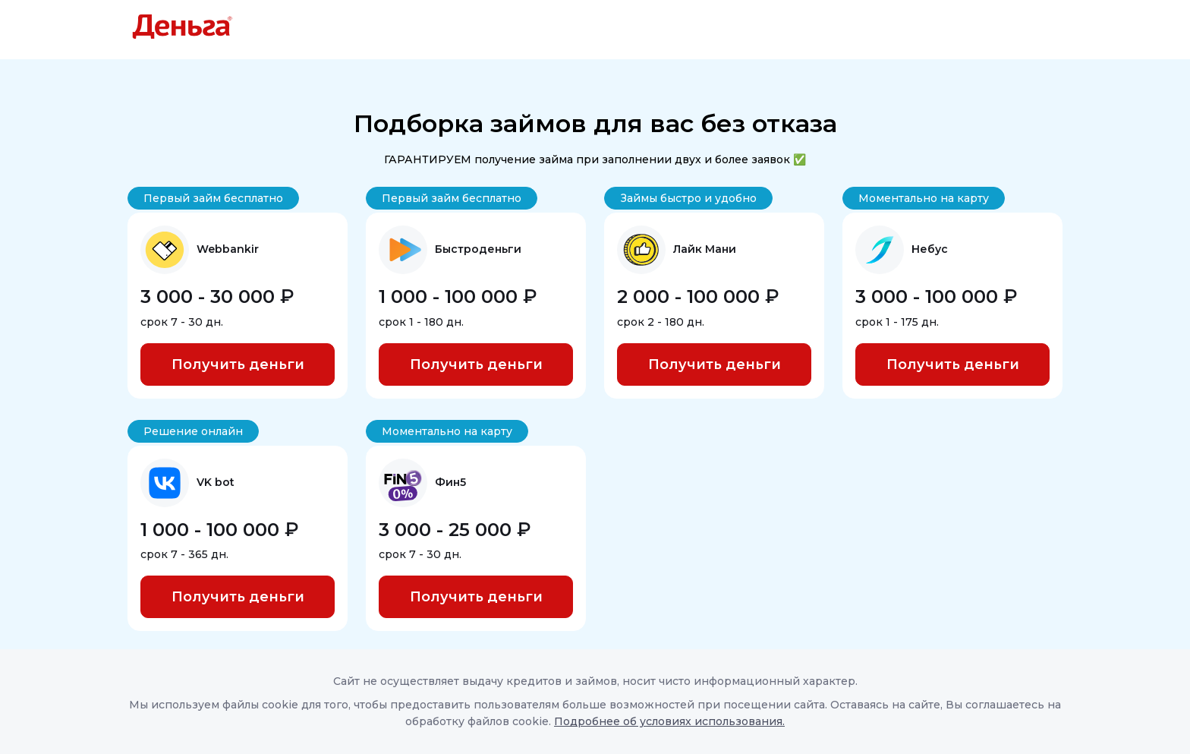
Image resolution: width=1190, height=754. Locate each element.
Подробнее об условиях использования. (669, 721)
